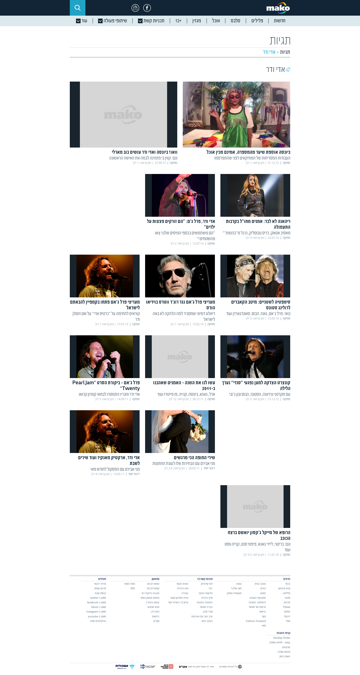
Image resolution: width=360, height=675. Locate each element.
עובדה (185, 593)
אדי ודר (269, 52)
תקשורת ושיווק (234, 593)
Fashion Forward (256, 621)
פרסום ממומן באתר (149, 597)
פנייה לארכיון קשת (179, 597)
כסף (264, 616)
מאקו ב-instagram (96, 611)
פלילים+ (286, 593)
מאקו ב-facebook (96, 602)
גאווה (239, 583)
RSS (133, 588)
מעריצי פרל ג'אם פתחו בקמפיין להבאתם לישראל (105, 305)
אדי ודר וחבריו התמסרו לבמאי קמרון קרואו (109, 394)
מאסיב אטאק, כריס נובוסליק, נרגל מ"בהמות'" (256, 233)
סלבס (287, 597)
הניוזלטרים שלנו (98, 621)
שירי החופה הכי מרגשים (194, 458)
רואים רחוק (284, 656)
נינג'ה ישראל (206, 607)
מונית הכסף (182, 583)
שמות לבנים (153, 583)
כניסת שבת (100, 593)
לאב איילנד (236, 588)
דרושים (155, 616)
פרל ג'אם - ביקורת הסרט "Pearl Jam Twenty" (106, 386)
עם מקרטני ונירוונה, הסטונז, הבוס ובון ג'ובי (259, 394)
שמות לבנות (153, 588)
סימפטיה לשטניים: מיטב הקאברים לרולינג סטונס (260, 305)
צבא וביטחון (284, 588)
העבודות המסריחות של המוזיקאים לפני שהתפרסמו (252, 158)
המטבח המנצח (205, 602)
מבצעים (286, 647)
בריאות (262, 611)
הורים (263, 588)
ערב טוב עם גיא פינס (202, 616)
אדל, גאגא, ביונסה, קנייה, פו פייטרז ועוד (186, 394)
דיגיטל (287, 616)
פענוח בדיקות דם (150, 593)
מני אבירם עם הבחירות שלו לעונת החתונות (183, 464)
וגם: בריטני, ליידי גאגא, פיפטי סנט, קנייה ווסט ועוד (257, 547)
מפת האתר (129, 583)
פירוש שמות (100, 588)
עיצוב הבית (260, 583)
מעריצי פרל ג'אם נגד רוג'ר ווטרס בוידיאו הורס (180, 305)
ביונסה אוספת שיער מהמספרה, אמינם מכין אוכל (248, 152)
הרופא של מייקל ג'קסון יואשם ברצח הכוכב (259, 535)
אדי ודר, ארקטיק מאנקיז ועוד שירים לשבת (109, 461)
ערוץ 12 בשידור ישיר (178, 602)
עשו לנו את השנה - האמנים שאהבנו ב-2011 (184, 386)
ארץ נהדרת (207, 597)
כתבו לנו (155, 611)
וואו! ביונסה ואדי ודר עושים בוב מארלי (144, 152)
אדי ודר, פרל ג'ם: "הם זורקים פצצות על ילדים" (181, 224)
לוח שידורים (207, 583)
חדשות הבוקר (206, 593)
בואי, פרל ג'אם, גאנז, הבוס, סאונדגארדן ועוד (258, 314)
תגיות (285, 52)
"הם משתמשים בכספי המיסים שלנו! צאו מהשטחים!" (185, 236)
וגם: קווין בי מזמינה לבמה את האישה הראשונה (143, 158)
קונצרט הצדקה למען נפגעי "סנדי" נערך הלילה (256, 386)
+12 (210, 588)
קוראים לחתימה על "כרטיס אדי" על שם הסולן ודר (106, 316)
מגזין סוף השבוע (258, 597)
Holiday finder (281, 637)
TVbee (286, 607)
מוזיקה (287, 611)
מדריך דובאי (100, 583)
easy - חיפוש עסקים (280, 642)
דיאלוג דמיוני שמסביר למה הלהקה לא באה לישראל (184, 316)
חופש (263, 593)
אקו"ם (156, 621)
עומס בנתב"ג (152, 602)
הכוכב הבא (207, 621)
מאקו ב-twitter (98, 597)
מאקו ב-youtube (97, 616)
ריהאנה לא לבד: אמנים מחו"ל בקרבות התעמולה (258, 224)
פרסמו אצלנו (284, 651)
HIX (264, 625)
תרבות (287, 602)
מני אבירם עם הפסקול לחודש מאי (115, 469)
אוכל (288, 621)
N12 (288, 583)
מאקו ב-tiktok (98, 607)
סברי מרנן (208, 611)
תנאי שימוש (153, 607)
